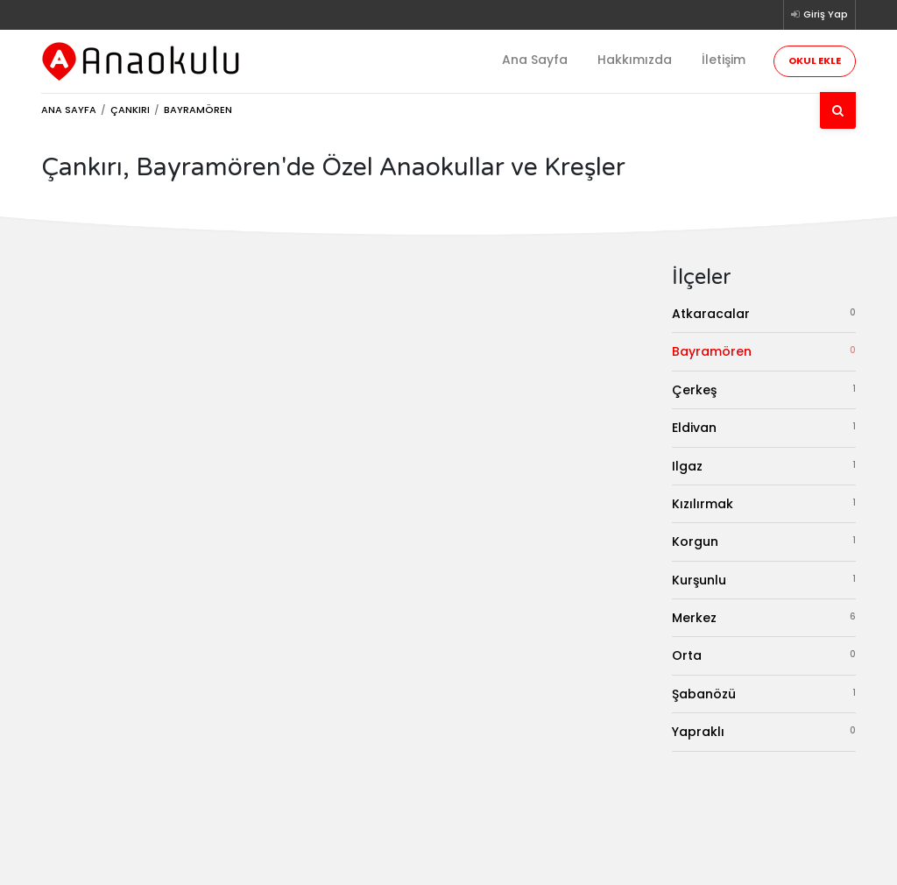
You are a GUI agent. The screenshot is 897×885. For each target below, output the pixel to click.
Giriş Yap (819, 14)
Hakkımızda (634, 59)
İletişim (723, 59)
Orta (764, 655)
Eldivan (764, 427)
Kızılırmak (764, 503)
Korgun (764, 541)
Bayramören (764, 351)
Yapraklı (764, 731)
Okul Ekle (814, 60)
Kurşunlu (764, 579)
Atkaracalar (764, 313)
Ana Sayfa (535, 59)
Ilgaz (764, 466)
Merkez (764, 617)
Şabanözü (764, 693)
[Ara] (838, 110)
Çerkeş (764, 389)
